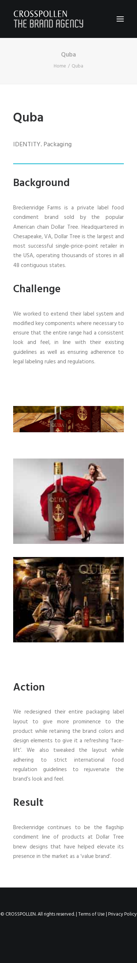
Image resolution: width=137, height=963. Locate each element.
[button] (120, 19)
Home (60, 66)
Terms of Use (91, 914)
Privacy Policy (122, 914)
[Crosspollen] (48, 19)
